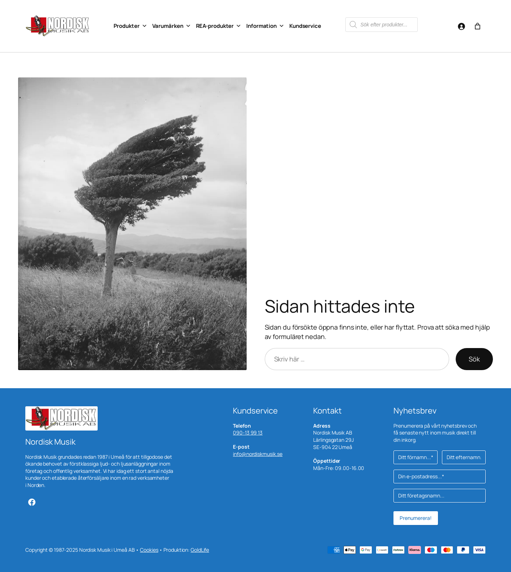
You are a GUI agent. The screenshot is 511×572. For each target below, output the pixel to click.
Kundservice (305, 26)
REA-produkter (219, 26)
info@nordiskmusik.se (257, 453)
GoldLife (200, 549)
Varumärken (171, 26)
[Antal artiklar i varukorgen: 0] (477, 26)
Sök (474, 359)
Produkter (130, 26)
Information (265, 26)
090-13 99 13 (248, 432)
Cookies (149, 549)
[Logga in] (461, 26)
